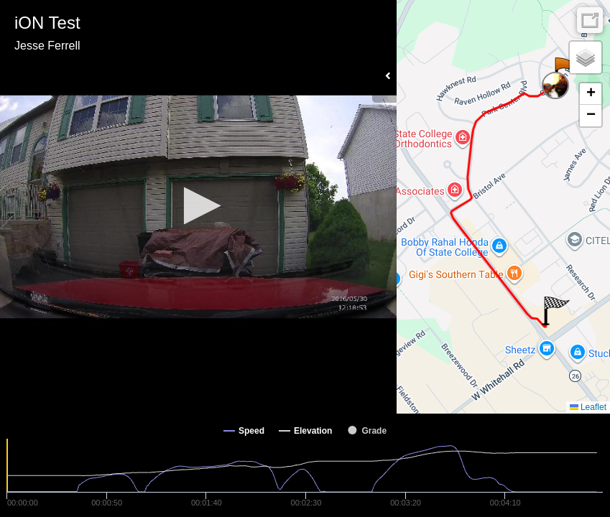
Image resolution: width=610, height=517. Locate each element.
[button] (198, 205)
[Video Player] (198, 207)
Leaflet (588, 407)
